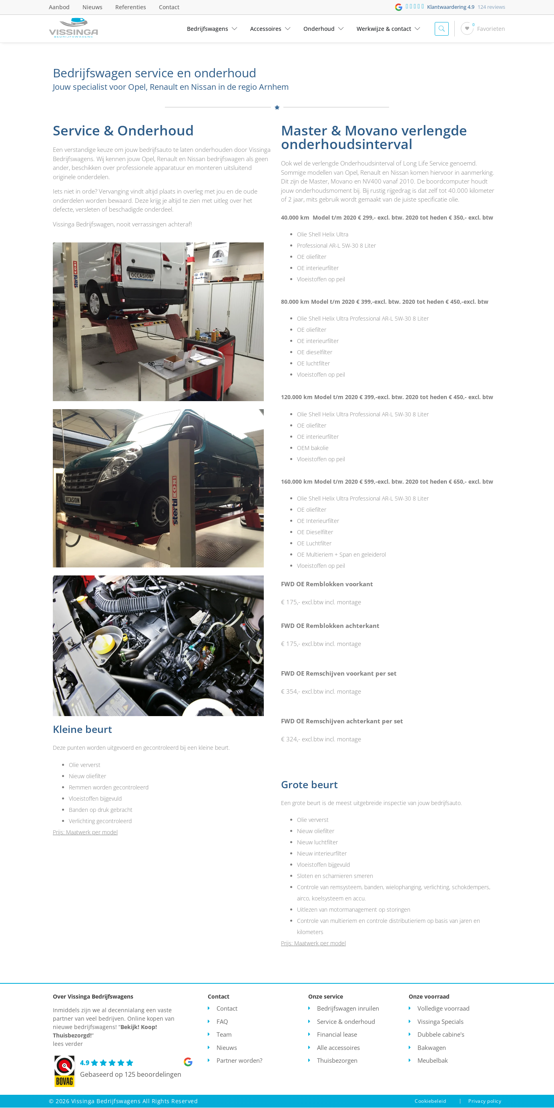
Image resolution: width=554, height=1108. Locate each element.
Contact (169, 7)
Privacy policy (484, 1101)
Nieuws (92, 7)
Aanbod (59, 7)
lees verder (68, 1044)
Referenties (130, 7)
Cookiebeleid (430, 1101)
